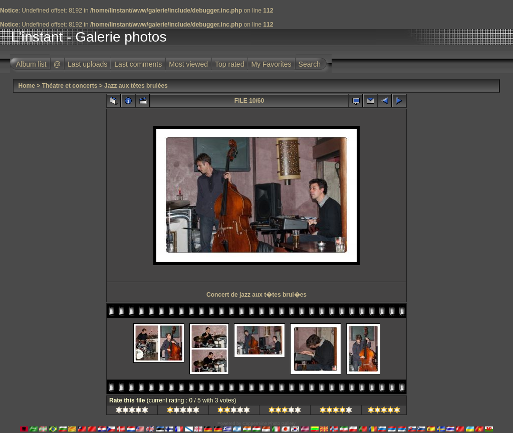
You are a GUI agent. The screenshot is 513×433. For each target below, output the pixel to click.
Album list (31, 64)
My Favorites (271, 64)
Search (310, 64)
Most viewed (188, 64)
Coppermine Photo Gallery (269, 423)
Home (27, 85)
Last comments (138, 64)
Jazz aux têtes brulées (136, 85)
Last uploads (87, 64)
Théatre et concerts (70, 85)
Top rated (229, 64)
